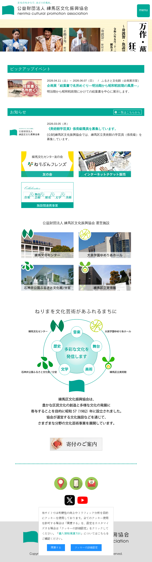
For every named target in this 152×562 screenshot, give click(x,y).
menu (143, 10)
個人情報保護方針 (70, 533)
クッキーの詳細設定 (86, 547)
